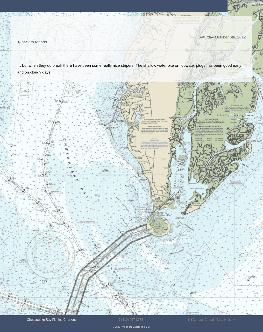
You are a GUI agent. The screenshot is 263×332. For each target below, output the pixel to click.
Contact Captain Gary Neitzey (211, 319)
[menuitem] (30, 6)
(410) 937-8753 (132, 319)
